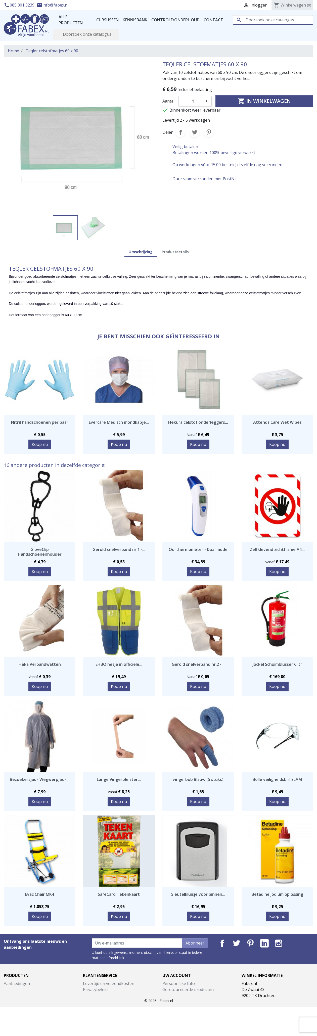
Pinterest (209, 132)
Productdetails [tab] (175, 251)
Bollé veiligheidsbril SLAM (277, 779)
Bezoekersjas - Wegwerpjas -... (39, 779)
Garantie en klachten (102, 1001)
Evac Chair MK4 (39, 894)
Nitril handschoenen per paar (39, 422)
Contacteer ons (97, 1013)
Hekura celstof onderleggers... (198, 422)
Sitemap (90, 1019)
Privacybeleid (95, 989)
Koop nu (40, 444)
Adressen (171, 1007)
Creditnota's (174, 1001)
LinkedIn (264, 943)
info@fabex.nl (52, 5)
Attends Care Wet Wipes (277, 422)
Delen (180, 132)
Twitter (236, 943)
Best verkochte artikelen (27, 995)
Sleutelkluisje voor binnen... (198, 894)
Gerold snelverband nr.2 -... (198, 664)
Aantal (168, 101)
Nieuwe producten (21, 989)
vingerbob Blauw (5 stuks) (198, 779)
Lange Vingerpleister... (119, 779)
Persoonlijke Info (178, 983)
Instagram (279, 943)
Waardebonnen (177, 1013)
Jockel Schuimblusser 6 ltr (277, 664)
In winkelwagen (264, 101)
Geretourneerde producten (188, 989)
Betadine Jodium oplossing (277, 894)
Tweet (195, 132)
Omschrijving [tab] (140, 251)
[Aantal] (194, 101)
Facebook (222, 943)
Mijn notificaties (177, 1019)
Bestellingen (174, 995)
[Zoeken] (273, 20)
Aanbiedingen (17, 983)
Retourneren (95, 1007)
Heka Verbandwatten (40, 664)
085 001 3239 (19, 5)
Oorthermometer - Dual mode (198, 549)
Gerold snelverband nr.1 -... (119, 549)
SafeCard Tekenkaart (119, 894)
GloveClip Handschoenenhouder (40, 552)
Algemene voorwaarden (105, 995)
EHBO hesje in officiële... (119, 664)
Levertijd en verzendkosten (108, 983)
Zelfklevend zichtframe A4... (277, 549)
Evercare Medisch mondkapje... (119, 422)
